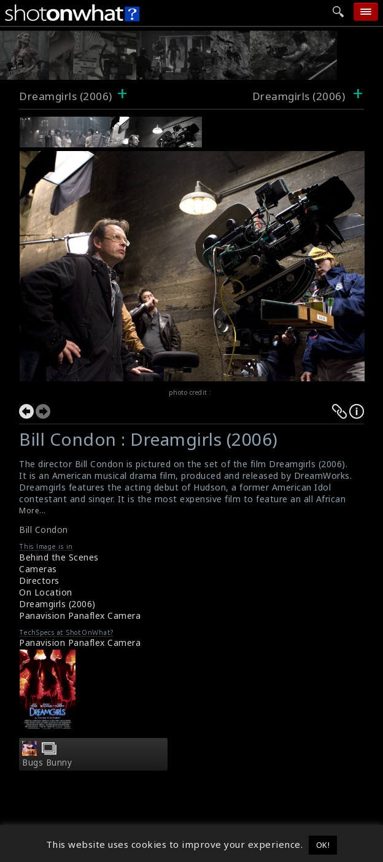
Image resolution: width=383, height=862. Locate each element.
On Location (45, 592)
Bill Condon (43, 529)
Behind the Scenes (59, 557)
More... (32, 510)
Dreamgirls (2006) (65, 96)
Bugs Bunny (47, 762)
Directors (39, 580)
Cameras (38, 569)
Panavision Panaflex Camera (80, 615)
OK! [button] (323, 844)
